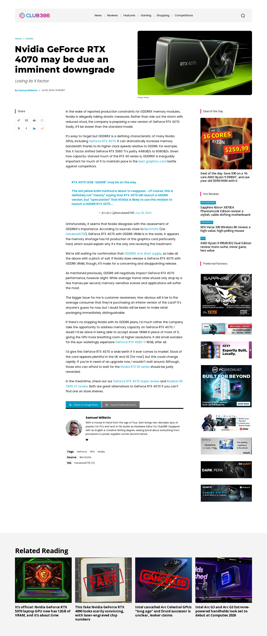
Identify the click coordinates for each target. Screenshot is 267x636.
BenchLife (151, 229)
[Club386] (34, 15)
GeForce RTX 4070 (102, 141)
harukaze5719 (75, 234)
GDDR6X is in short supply (143, 254)
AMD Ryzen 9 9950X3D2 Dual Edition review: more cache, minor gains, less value (225, 246)
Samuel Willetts (28, 90)
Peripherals (206, 222)
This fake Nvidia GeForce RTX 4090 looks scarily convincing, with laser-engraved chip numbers (99, 613)
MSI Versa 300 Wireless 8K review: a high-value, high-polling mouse (225, 229)
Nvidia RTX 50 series (135, 367)
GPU (92, 451)
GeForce (82, 451)
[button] (243, 15)
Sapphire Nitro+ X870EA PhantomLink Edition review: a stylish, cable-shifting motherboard (225, 211)
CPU (203, 238)
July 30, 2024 (143, 213)
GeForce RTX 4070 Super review (136, 381)
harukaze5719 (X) (84, 463)
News (18, 38)
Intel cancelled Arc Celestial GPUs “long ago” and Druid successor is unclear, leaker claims (163, 611)
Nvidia (29, 38)
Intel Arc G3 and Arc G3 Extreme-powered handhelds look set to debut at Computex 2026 (222, 611)
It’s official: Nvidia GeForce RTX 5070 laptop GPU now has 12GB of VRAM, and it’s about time (42, 611)
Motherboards (208, 202)
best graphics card (152, 161)
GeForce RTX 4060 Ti (130, 342)
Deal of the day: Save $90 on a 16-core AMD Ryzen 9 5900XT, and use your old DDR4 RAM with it (224, 177)
